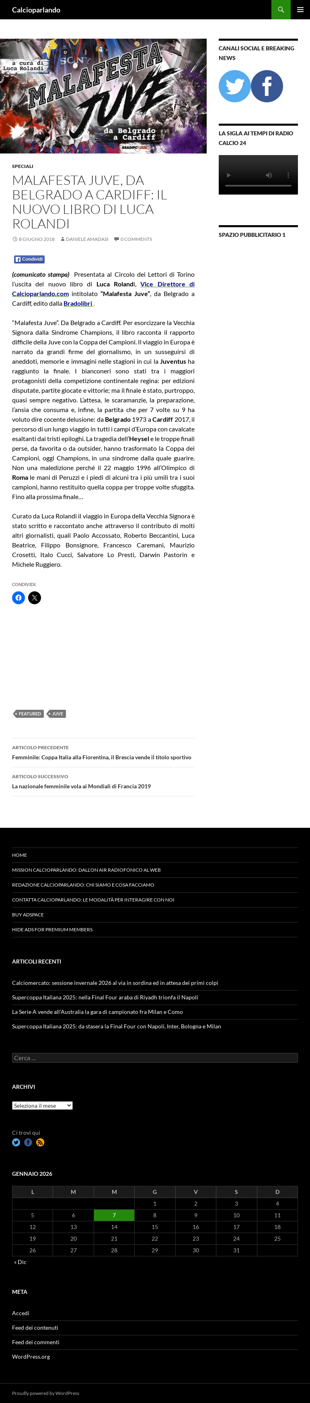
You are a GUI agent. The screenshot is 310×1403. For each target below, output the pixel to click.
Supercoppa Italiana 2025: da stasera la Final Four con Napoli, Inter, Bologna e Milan (116, 1026)
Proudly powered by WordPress (45, 1393)
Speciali (22, 166)
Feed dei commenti (36, 1342)
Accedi (20, 1313)
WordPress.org (31, 1356)
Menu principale (300, 9)
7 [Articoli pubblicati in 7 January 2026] (114, 1215)
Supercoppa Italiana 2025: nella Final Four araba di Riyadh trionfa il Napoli (105, 997)
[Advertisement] (52, 656)
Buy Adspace (28, 915)
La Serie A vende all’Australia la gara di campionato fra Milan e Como (97, 1011)
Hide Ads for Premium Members (52, 929)
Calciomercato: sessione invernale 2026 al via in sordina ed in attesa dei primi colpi (115, 982)
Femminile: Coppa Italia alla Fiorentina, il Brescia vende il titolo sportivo (103, 752)
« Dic (20, 1261)
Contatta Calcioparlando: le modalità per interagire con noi (93, 900)
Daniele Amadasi (87, 239)
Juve (57, 713)
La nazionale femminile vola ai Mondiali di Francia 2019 (103, 781)
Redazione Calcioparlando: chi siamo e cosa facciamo (83, 885)
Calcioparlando (36, 9)
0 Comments (136, 239)
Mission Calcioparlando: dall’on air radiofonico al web (86, 870)
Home (19, 855)
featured (30, 713)
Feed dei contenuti (35, 1327)
